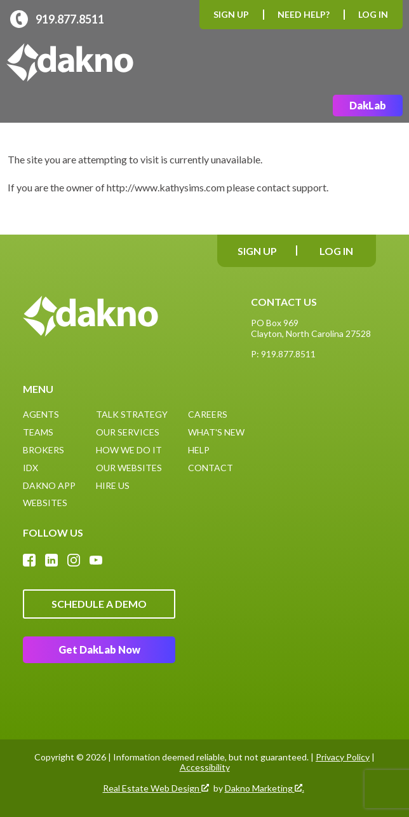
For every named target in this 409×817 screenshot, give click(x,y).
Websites (45, 502)
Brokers (43, 449)
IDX (30, 467)
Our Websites (129, 467)
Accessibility (205, 767)
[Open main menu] (387, 63)
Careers (207, 414)
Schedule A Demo (99, 604)
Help (199, 449)
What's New (216, 432)
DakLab (367, 105)
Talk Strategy (132, 414)
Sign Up (231, 14)
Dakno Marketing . (264, 788)
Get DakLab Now (99, 649)
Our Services (127, 432)
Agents (41, 414)
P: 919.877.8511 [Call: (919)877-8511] (283, 353)
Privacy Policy (343, 757)
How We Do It (129, 449)
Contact (210, 467)
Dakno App (49, 485)
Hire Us (113, 485)
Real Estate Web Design (156, 788)
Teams (38, 432)
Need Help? (304, 14)
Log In (373, 14)
